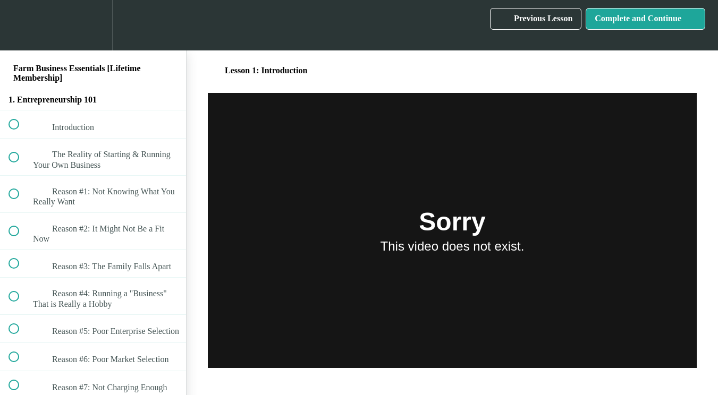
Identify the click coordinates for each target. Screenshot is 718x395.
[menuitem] (93, 25)
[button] (19, 25)
